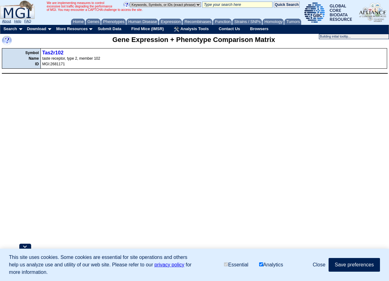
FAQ (27, 21)
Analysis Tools (191, 29)
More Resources (72, 28)
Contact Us (229, 28)
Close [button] (319, 264)
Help (17, 21)
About (6, 21)
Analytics (271, 264)
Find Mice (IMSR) (147, 28)
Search (10, 28)
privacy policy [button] (169, 264)
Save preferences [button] (354, 264)
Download (36, 28)
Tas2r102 (53, 52)
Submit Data (109, 28)
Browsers (259, 28)
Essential (236, 264)
